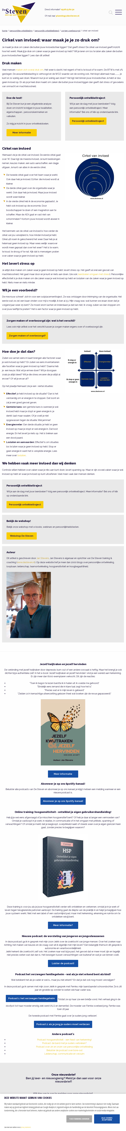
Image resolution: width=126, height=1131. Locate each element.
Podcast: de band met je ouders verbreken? (64, 1043)
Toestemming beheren (79, 1118)
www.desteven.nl (26, 562)
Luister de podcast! (63, 963)
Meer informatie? (63, 925)
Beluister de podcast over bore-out (64, 1050)
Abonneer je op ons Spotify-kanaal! (63, 801)
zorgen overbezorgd (70, 31)
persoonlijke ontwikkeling (21, 31)
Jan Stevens (43, 558)
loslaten (22, 455)
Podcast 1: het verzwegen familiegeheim (31, 998)
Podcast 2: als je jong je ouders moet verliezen (63, 1024)
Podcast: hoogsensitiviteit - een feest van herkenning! (64, 1039)
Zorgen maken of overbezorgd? (27, 335)
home (4, 31)
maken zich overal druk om (29, 69)
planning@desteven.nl (67, 16)
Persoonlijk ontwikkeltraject (88, 121)
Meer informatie (21, 132)
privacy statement (26, 1127)
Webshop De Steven (21, 536)
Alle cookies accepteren (106, 1119)
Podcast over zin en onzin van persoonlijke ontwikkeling (64, 1046)
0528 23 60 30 (67, 9)
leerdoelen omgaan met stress (94, 274)
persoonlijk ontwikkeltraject (47, 31)
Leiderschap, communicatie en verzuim (64, 1053)
